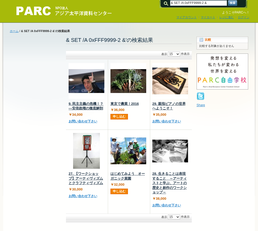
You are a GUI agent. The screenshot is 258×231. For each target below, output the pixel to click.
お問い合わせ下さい (83, 121)
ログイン (244, 17)
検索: (167, 3)
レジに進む (226, 17)
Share (201, 105)
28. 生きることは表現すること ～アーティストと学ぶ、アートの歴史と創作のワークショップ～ (169, 183)
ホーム (14, 31)
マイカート (208, 17)
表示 (164, 54)
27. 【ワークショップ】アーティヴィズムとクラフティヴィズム (86, 178)
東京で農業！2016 (124, 104)
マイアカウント (186, 17)
